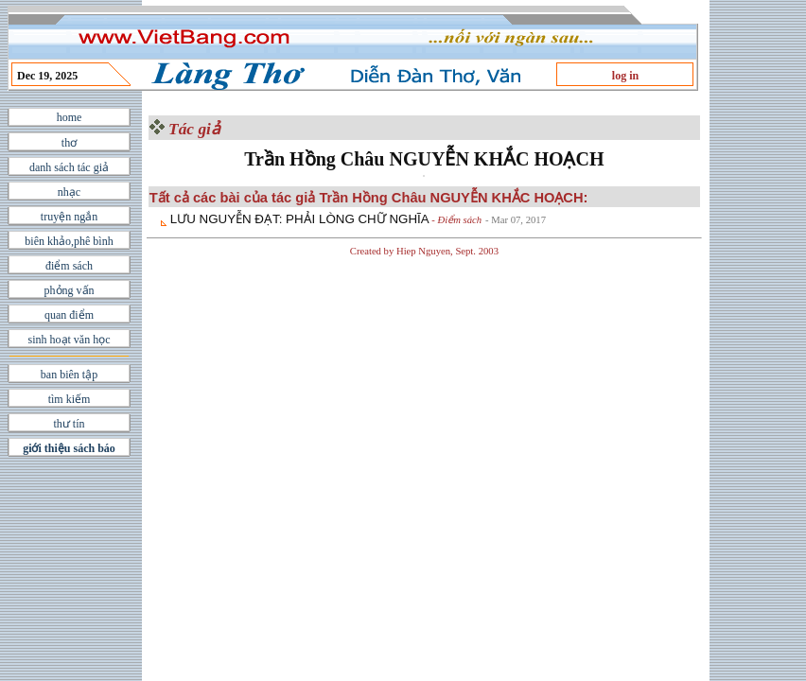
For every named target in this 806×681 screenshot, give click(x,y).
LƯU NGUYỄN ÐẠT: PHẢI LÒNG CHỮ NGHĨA (299, 219)
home (69, 117)
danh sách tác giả (69, 167)
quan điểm (69, 315)
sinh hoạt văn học (69, 339)
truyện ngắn (69, 216)
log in (625, 75)
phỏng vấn (69, 290)
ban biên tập (69, 374)
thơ (69, 142)
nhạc (69, 192)
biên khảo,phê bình (69, 241)
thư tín (68, 423)
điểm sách (69, 265)
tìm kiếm (69, 399)
